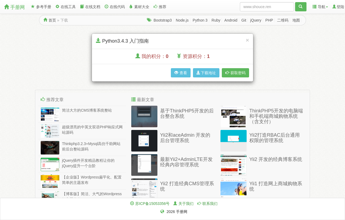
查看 (180, 73)
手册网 (14, 7)
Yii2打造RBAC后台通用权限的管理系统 (274, 137)
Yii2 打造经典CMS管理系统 (187, 186)
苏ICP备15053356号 (152, 203)
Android (230, 20)
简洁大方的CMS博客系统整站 (87, 110)
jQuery (255, 20)
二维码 (282, 20)
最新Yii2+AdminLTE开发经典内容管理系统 (186, 162)
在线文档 (90, 7)
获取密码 (235, 73)
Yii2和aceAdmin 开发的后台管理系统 (185, 137)
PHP (269, 20)
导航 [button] (320, 7)
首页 (52, 20)
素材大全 (139, 7)
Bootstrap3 (163, 20)
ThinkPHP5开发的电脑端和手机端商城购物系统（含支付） (276, 116)
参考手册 (41, 7)
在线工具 (66, 7)
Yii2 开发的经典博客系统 (275, 159)
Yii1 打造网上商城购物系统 (275, 186)
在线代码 (115, 7)
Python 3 (200, 20)
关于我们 (186, 203)
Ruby (216, 20)
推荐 (160, 7)
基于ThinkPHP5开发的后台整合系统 (187, 113)
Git (244, 20)
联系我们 (210, 203)
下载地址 (206, 73)
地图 (296, 20)
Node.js (182, 20)
